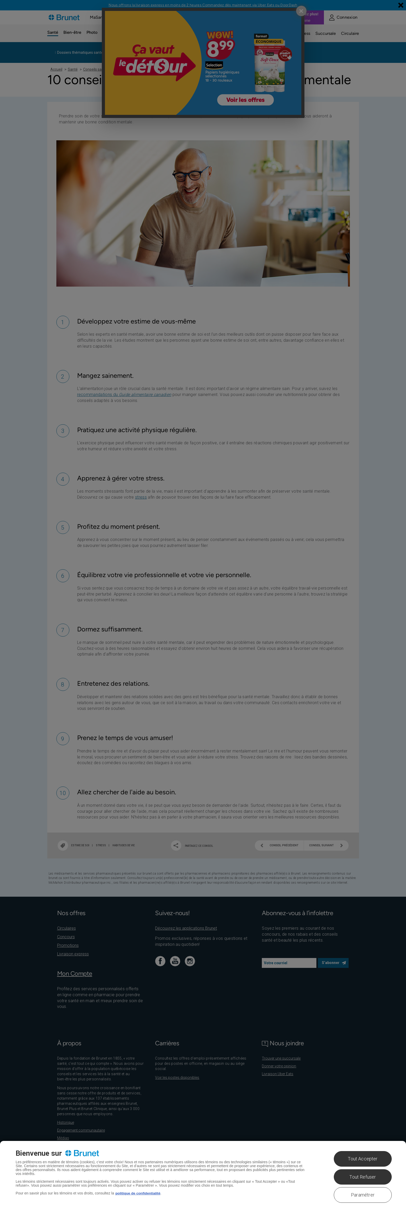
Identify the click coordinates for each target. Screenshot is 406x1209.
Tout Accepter (362, 1158)
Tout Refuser (362, 1177)
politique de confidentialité (138, 1193)
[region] (203, 1175)
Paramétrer (363, 1195)
